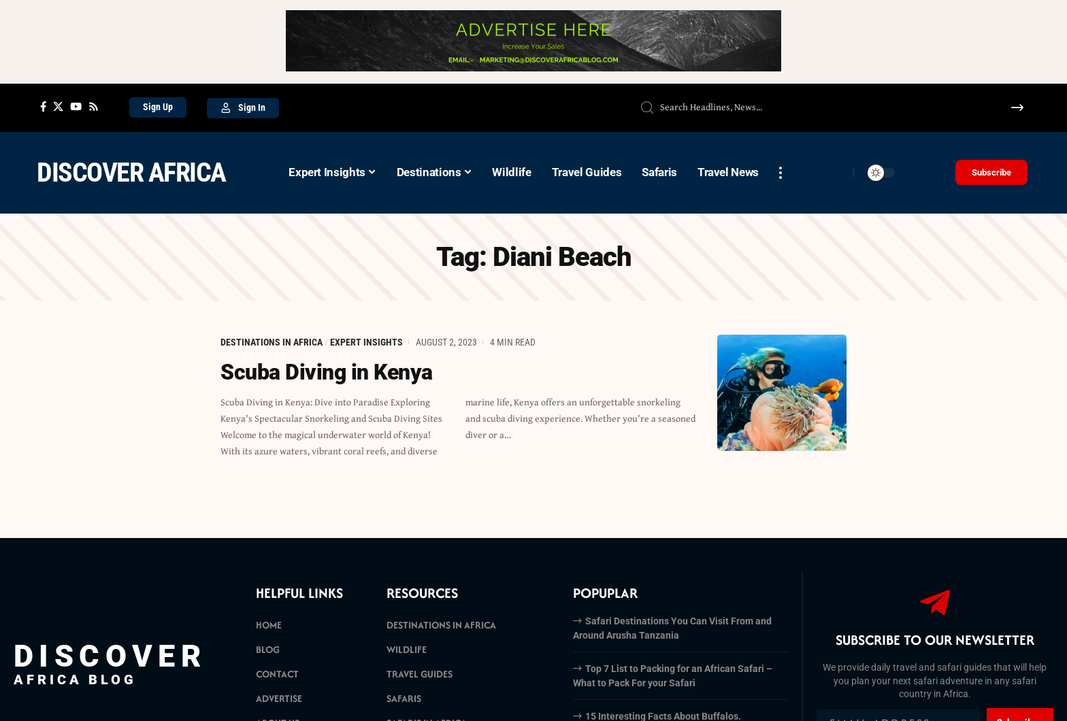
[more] (780, 172)
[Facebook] (43, 107)
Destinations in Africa (271, 342)
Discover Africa (131, 172)
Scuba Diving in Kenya (326, 372)
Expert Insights (366, 342)
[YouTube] (76, 107)
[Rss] (93, 107)
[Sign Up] (157, 107)
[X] (58, 107)
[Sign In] (243, 108)
